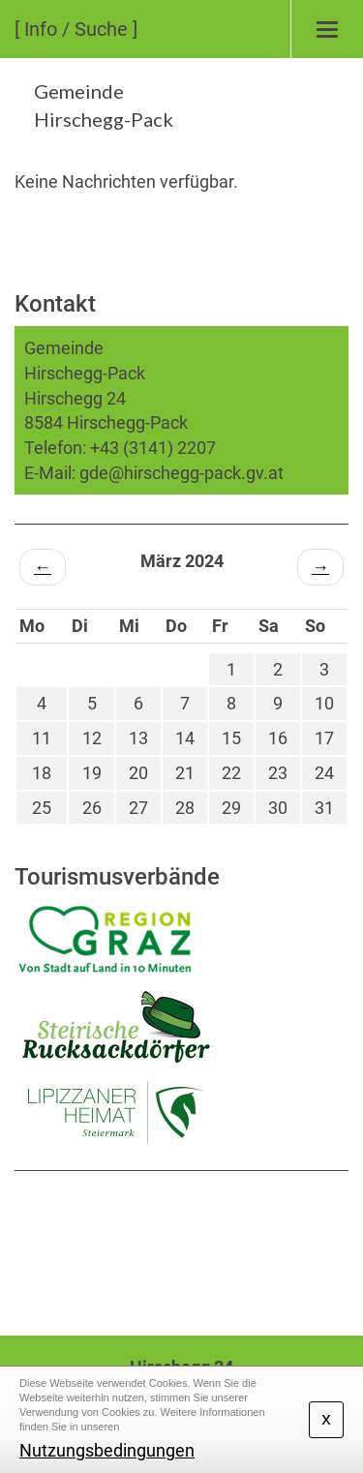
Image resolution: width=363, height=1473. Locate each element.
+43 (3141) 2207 (153, 447)
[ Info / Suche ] (76, 29)
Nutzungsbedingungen (107, 1450)
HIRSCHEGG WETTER (181, 1243)
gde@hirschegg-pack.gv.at (181, 473)
